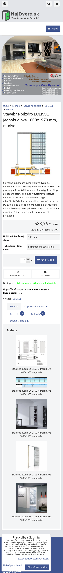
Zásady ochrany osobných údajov (33, 558)
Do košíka (45, 260)
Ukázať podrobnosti (12, 565)
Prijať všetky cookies (37, 567)
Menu (53, 28)
